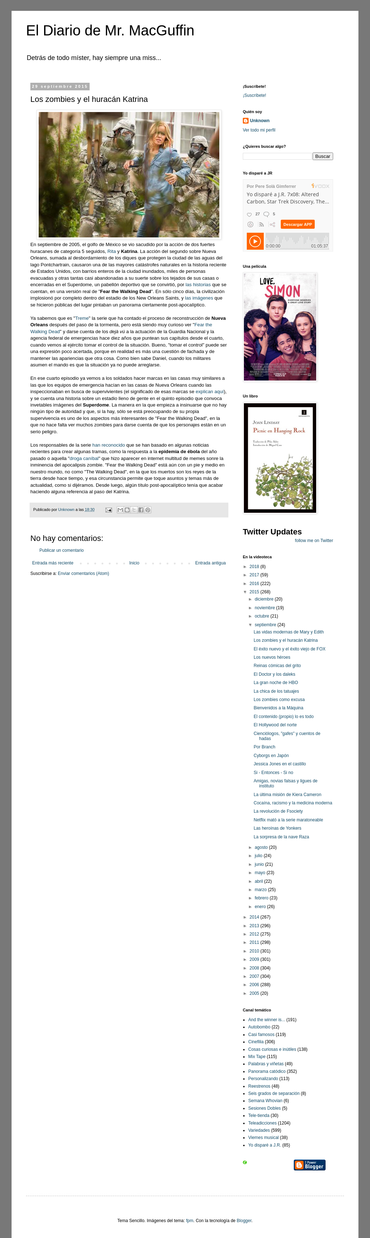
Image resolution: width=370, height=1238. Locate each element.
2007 (255, 976)
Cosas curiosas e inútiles (272, 1049)
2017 (255, 574)
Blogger (244, 1220)
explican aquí (209, 391)
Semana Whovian (265, 1100)
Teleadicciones (262, 1123)
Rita (111, 251)
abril (259, 881)
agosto (262, 847)
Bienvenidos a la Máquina (278, 707)
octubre (262, 616)
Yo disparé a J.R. (264, 1145)
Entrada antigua (210, 563)
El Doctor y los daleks (274, 674)
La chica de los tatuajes (276, 691)
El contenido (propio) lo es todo (284, 716)
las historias (198, 284)
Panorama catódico (266, 1071)
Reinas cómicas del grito (277, 665)
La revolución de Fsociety (278, 811)
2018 (255, 566)
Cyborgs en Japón (271, 755)
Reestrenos (259, 1086)
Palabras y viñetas (266, 1063)
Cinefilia (256, 1041)
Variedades (259, 1130)
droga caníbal (84, 458)
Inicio (134, 563)
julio (259, 855)
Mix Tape (257, 1056)
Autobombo (259, 1026)
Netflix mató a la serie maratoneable (288, 819)
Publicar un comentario (61, 550)
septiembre (266, 624)
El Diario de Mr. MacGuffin (110, 30)
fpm (189, 1220)
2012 (255, 934)
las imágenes (199, 298)
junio (260, 864)
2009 (255, 959)
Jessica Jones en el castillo (280, 763)
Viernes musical (263, 1137)
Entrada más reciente (52, 563)
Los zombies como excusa (279, 699)
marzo (261, 889)
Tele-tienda (259, 1115)
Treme (82, 318)
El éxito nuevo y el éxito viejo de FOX (290, 649)
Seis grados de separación (274, 1093)
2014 (255, 917)
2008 (255, 968)
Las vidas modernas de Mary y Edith (289, 632)
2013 (255, 925)
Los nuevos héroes (272, 657)
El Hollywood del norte (275, 724)
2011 (255, 942)
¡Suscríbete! (254, 95)
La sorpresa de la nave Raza (281, 836)
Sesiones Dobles (264, 1108)
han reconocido (108, 445)
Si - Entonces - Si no (273, 772)
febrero (262, 897)
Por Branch (264, 746)
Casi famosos (261, 1034)
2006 (255, 984)
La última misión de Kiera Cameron (287, 794)
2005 (255, 993)
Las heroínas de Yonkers (277, 828)
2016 (255, 583)
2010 (255, 951)
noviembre (265, 607)
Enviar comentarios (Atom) (83, 573)
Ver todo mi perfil (259, 130)
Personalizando (263, 1078)
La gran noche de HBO (276, 682)
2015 (255, 591)
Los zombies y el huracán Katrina (286, 640)
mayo (261, 872)
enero (261, 906)
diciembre (265, 599)
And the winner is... (266, 1019)
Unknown (260, 120)
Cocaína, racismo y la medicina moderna (293, 802)
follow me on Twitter (314, 540)
